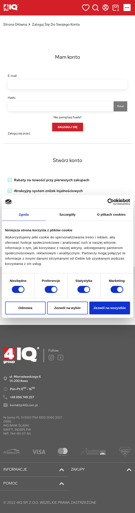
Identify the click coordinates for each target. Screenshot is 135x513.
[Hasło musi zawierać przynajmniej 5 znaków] (61, 106)
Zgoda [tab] (24, 214)
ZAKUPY (78, 469)
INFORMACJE (15, 469)
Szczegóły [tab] (67, 214)
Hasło (11, 98)
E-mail (12, 76)
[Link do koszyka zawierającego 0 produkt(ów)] (115, 8)
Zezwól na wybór (67, 308)
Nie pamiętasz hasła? (67, 117)
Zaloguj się (68, 127)
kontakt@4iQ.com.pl (24, 405)
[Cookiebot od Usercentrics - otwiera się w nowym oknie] (110, 201)
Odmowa (25, 308)
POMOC (10, 483)
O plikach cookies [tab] (111, 214)
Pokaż (120, 106)
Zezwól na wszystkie (109, 308)
